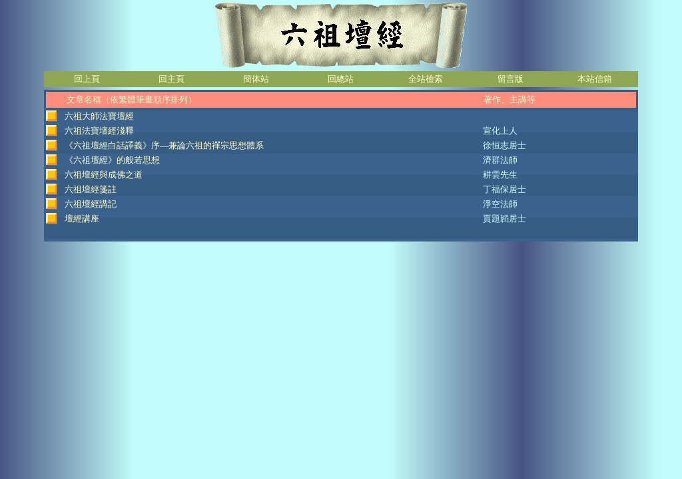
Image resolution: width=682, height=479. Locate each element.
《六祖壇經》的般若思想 (112, 160)
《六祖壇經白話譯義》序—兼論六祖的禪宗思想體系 (164, 145)
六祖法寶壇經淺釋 (99, 131)
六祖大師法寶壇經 (99, 116)
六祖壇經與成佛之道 (104, 175)
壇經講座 (82, 219)
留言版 (510, 79)
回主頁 (171, 79)
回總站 (341, 79)
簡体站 (256, 79)
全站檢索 (425, 79)
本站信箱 (594, 79)
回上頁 (87, 79)
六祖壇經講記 (91, 204)
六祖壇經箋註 (91, 189)
